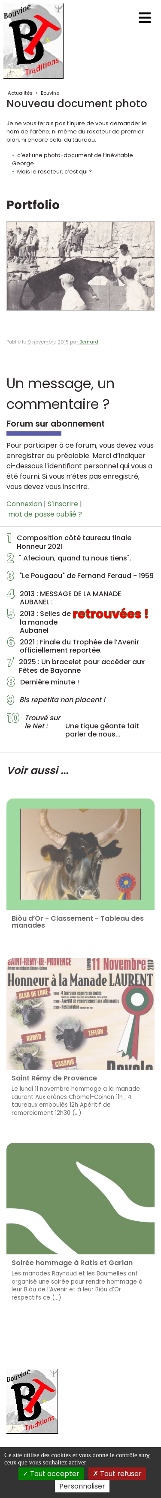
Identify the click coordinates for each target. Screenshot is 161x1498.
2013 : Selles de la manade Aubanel (78, 622)
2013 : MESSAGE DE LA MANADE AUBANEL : (64, 598)
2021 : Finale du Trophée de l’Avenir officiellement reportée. (73, 646)
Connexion (24, 504)
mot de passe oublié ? (45, 514)
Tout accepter (51, 1474)
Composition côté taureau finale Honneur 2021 (69, 542)
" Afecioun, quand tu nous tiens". (69, 560)
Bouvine (50, 93)
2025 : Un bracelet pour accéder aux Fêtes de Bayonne (76, 666)
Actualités (20, 93)
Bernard (88, 341)
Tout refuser (117, 1474)
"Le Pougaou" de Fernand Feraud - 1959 (80, 578)
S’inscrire (63, 504)
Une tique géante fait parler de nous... (73, 726)
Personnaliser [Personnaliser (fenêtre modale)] (82, 1486)
